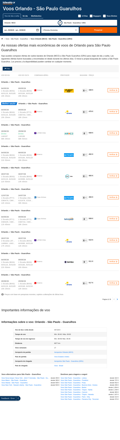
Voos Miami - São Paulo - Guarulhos (14, 380)
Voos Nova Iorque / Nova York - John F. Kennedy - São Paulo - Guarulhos (26, 378)
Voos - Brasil (58, 366)
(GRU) (68, 361)
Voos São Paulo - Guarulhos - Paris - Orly (75, 397)
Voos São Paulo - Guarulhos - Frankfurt (74, 380)
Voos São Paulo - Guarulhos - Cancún (74, 392)
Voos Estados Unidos (61, 357)
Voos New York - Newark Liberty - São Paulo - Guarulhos (21, 385)
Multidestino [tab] (36, 16)
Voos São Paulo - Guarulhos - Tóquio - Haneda (77, 394)
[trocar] (60, 22)
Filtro (8, 69)
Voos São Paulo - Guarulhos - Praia (73, 383)
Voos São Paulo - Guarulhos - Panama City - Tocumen (80, 399)
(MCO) (63, 352)
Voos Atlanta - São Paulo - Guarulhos (14, 383)
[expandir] (2, 398)
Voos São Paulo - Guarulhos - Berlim (73, 387)
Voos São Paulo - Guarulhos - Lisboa (74, 378)
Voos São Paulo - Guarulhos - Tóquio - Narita (76, 390)
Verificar (113, 90)
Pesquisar (98, 30)
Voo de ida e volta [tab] (12, 16)
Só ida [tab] (25, 16)
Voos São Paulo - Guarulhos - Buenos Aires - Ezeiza (79, 385)
